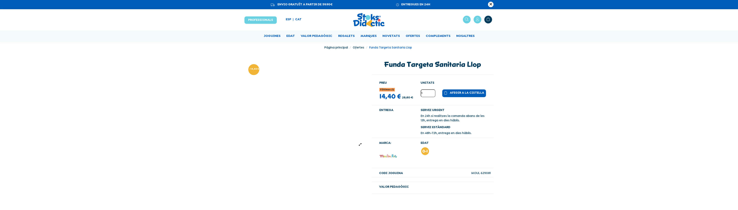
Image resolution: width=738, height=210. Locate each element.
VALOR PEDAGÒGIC (394, 187)
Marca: (385, 143)
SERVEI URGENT (432, 110)
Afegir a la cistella (463, 93)
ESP (288, 19)
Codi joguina (391, 173)
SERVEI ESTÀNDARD (435, 127)
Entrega (386, 110)
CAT (298, 19)
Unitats (427, 83)
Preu (383, 83)
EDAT (425, 143)
